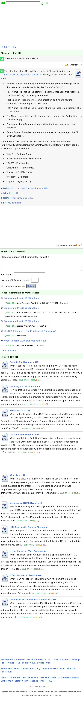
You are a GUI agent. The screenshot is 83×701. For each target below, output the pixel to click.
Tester (4, 680)
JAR (41, 680)
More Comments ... (11, 353)
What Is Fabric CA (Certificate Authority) (25, 343)
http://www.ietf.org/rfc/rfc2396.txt (21, 75)
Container (19, 662)
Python (10, 665)
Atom (62, 671)
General (38, 662)
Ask (10, 674)
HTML (13, 47)
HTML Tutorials (13, 203)
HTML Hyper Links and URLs (18, 198)
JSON (55, 662)
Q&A (10, 683)
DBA (24, 680)
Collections (28, 671)
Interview (47, 671)
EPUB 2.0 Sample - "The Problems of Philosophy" (30, 334)
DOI (26, 683)
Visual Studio (36, 665)
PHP (3, 665)
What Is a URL (10, 193)
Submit (30, 289)
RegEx (75, 680)
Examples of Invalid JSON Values (21, 301)
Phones (34, 683)
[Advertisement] (41, 25)
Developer (14, 680)
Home (4, 47)
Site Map (71, 671)
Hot (10, 671)
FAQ (38, 671)
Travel (43, 683)
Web (48, 665)
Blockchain (7, 662)
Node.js (76, 662)
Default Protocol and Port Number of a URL (26, 188)
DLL (47, 680)
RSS (18, 665)
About (17, 671)
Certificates (64, 680)
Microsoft (65, 662)
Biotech (18, 683)
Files (53, 680)
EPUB (30, 662)
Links (4, 683)
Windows (33, 680)
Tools (25, 665)
